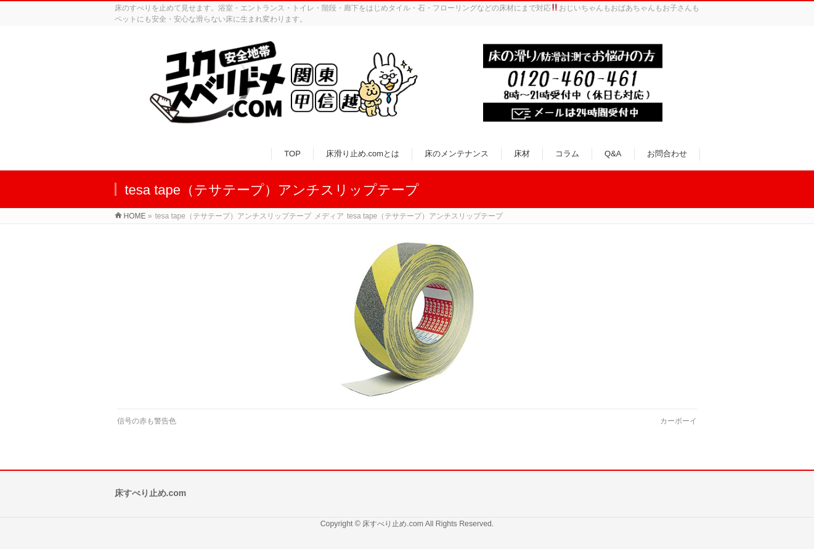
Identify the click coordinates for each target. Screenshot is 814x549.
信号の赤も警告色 (146, 421)
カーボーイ (678, 421)
